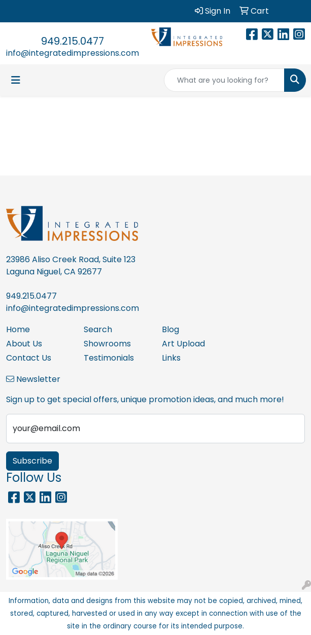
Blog (170, 329)
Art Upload (183, 343)
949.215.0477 (72, 41)
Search (98, 329)
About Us (24, 343)
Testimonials (109, 358)
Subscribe (32, 461)
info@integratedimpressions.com (72, 53)
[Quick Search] (224, 80)
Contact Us (28, 358)
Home (18, 329)
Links (171, 358)
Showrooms (107, 343)
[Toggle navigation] (15, 80)
